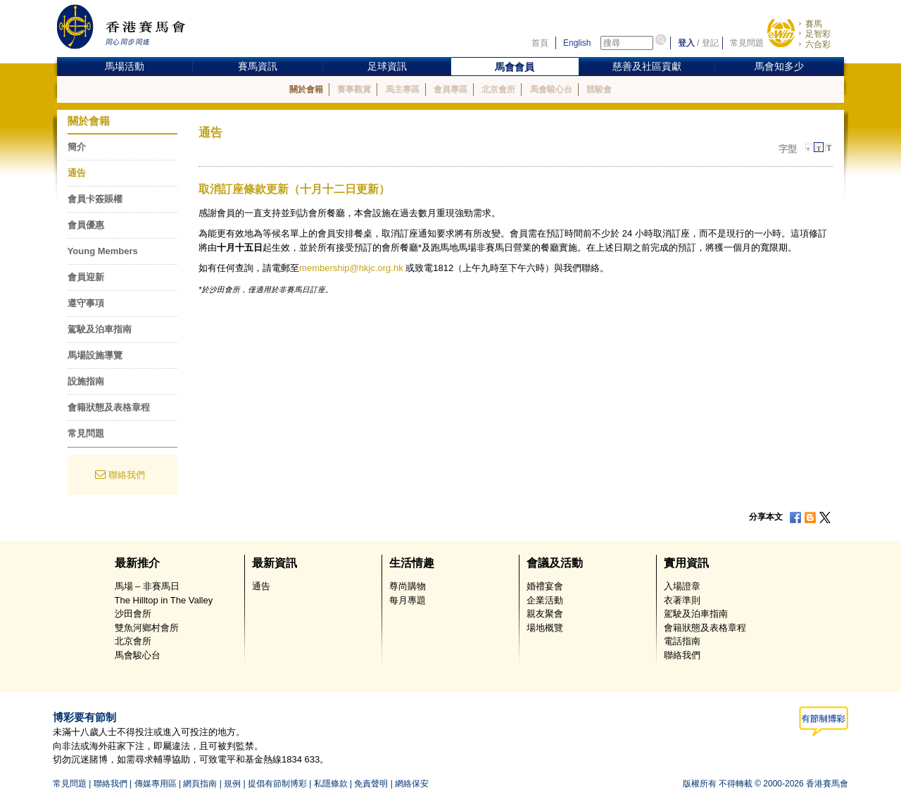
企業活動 (545, 600)
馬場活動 (124, 66)
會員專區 (450, 89)
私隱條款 (331, 784)
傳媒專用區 (155, 784)
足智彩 (818, 34)
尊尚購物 (407, 586)
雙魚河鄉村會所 (147, 627)
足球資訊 (387, 66)
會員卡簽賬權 (95, 199)
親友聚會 (545, 613)
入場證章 (682, 586)
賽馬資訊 (257, 66)
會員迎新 (86, 277)
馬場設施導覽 (95, 355)
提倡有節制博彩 (277, 784)
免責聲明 (371, 784)
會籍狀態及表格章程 (109, 407)
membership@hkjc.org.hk (351, 268)
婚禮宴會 (545, 586)
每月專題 (407, 600)
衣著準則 (682, 600)
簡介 (77, 147)
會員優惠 (86, 225)
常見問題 (747, 43)
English (577, 43)
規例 (232, 784)
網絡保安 (412, 784)
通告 (77, 173)
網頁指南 (200, 784)
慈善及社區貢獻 (646, 66)
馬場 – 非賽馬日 (147, 586)
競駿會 (599, 89)
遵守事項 (86, 303)
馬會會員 (514, 67)
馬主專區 (403, 89)
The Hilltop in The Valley (164, 600)
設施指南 (86, 381)
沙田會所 (133, 613)
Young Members (103, 251)
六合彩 (818, 44)
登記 (710, 43)
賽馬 (813, 24)
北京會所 (498, 89)
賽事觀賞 (354, 89)
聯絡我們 (126, 475)
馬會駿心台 (551, 89)
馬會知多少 (779, 66)
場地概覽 (545, 627)
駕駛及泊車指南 (100, 329)
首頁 (539, 43)
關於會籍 (306, 89)
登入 (686, 43)
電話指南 (682, 641)
